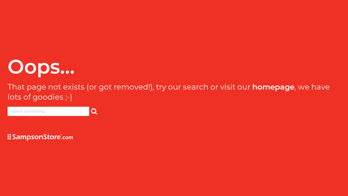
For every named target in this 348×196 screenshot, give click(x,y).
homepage (273, 86)
